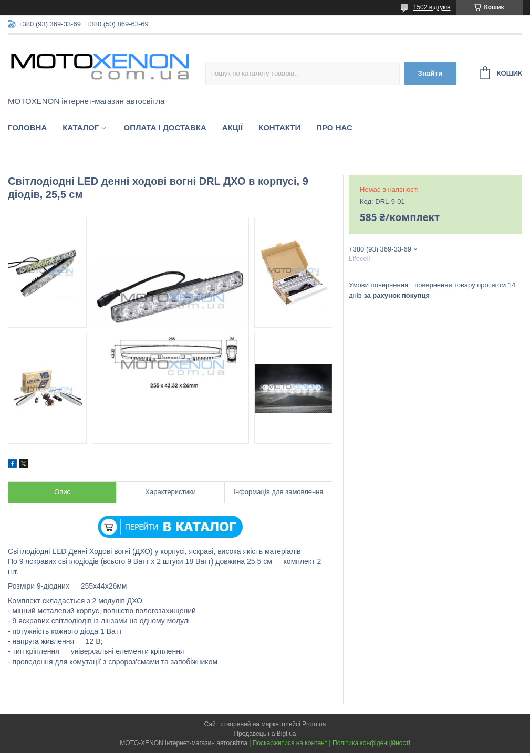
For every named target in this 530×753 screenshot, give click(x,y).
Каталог (81, 127)
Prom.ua (314, 724)
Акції (232, 127)
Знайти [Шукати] (430, 73)
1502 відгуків (432, 7)
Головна (27, 127)
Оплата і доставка (164, 127)
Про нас (334, 127)
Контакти (279, 127)
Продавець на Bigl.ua (265, 733)
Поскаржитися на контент (290, 743)
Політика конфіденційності (371, 743)
